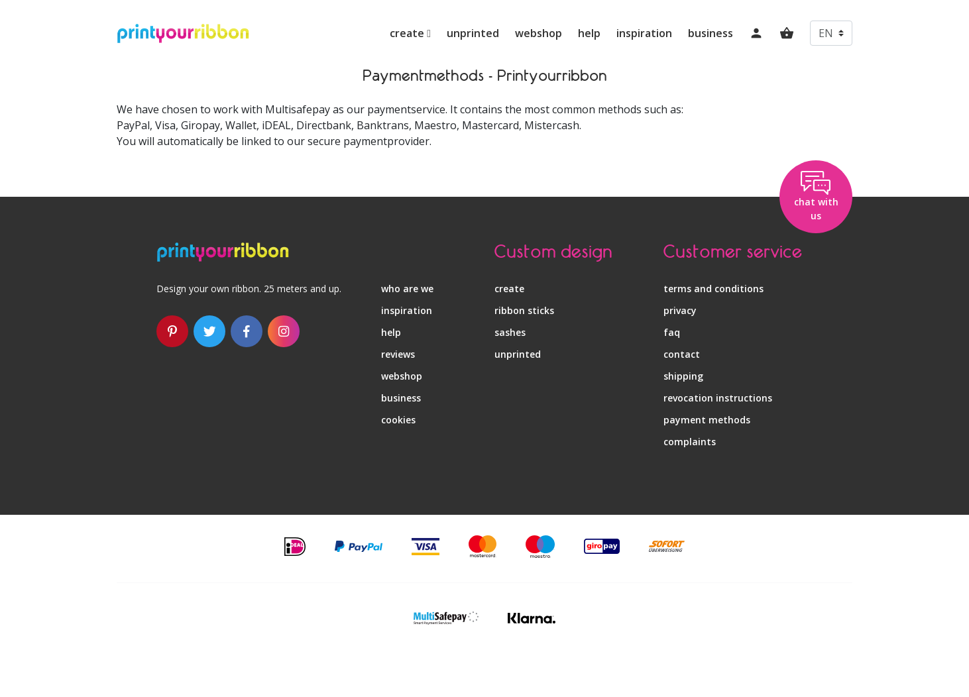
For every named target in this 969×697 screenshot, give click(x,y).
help (589, 33)
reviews (398, 354)
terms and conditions (713, 288)
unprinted (473, 33)
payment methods (706, 419)
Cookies (398, 419)
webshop (538, 33)
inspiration (644, 33)
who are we (407, 288)
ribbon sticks (524, 310)
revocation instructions (717, 398)
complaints (689, 441)
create (410, 33)
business (710, 33)
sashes (510, 332)
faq (671, 332)
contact (681, 354)
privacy (680, 310)
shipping (683, 376)
